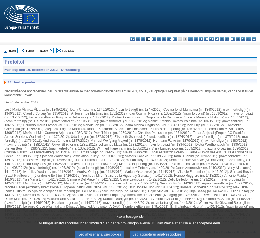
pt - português (227, 39)
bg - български (132, 39)
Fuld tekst (68, 50)
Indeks (12, 50)
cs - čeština (143, 39)
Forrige (30, 50)
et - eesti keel (159, 39)
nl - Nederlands (217, 39)
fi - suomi (248, 39)
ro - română (233, 39)
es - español (138, 39)
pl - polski (222, 39)
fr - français (175, 39)
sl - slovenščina (243, 39)
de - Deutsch (154, 39)
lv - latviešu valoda (196, 39)
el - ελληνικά (164, 39)
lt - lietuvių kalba (201, 39)
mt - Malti (211, 39)
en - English (169, 39)
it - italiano (190, 39)
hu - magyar (206, 39)
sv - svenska (254, 39)
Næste (44, 50)
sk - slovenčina (238, 39)
